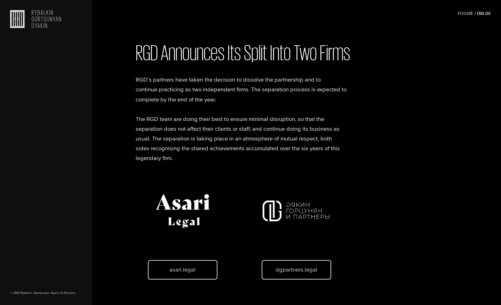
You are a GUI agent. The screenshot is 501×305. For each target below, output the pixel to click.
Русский (465, 13)
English (484, 13)
